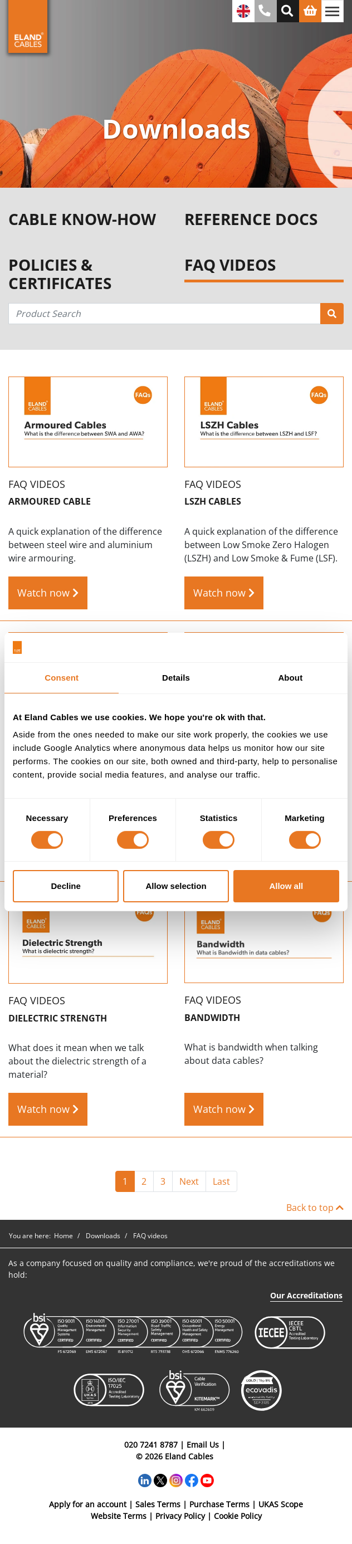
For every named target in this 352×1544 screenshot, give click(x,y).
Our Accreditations (306, 1295)
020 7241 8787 (151, 1444)
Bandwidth (212, 1018)
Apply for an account (87, 1504)
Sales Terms (157, 1504)
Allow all (286, 886)
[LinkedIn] (144, 1479)
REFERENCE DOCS (250, 219)
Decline (66, 886)
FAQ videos (36, 484)
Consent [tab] (62, 677)
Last (221, 1181)
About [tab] (290, 677)
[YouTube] (207, 1479)
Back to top (315, 1207)
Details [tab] (176, 677)
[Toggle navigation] (332, 11)
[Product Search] (332, 313)
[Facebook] (191, 1479)
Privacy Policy (180, 1516)
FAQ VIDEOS (230, 265)
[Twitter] (160, 1479)
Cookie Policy (238, 1516)
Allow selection (175, 886)
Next (189, 1181)
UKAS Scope (280, 1504)
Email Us (203, 1444)
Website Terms (118, 1516)
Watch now (48, 592)
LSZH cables (212, 501)
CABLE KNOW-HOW (82, 219)
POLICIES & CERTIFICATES (59, 274)
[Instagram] (176, 1479)
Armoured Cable (49, 501)
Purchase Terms (219, 1504)
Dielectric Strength (57, 1018)
